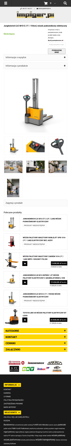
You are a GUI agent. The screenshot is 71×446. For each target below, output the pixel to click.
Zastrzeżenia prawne (13, 404)
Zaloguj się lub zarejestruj (16, 417)
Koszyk (7, 421)
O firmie (7, 397)
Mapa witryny (10, 407)
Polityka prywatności (14, 400)
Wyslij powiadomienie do (55, 40)
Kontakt (7, 389)
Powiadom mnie (57, 51)
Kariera (7, 393)
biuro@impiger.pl (43, 8)
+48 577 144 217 (26, 8)
